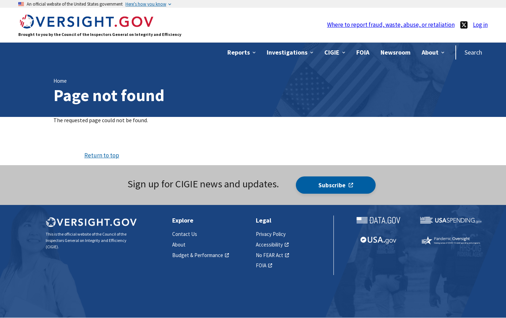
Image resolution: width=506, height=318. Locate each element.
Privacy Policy (271, 234)
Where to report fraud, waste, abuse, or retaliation (391, 25)
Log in (480, 25)
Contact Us (184, 234)
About (179, 244)
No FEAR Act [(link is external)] (272, 255)
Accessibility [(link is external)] (272, 244)
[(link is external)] (463, 25)
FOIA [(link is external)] (264, 265)
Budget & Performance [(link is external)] (200, 255)
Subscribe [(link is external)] (335, 185)
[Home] (86, 25)
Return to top (101, 155)
